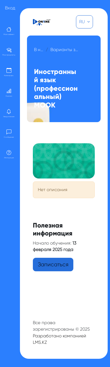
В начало (38, 49)
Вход (10, 8)
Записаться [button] (53, 264)
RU (82, 21)
